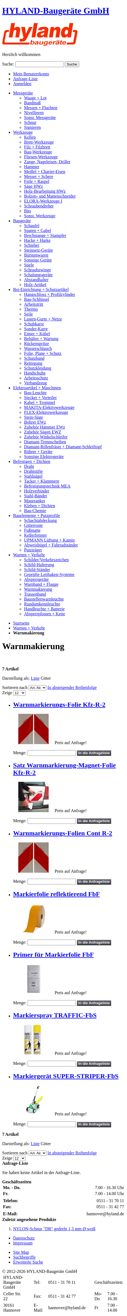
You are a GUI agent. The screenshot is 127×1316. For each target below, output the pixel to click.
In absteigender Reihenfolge (72, 687)
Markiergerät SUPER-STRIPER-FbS (66, 1076)
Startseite (21, 623)
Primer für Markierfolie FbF (53, 954)
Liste (35, 678)
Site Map (21, 1252)
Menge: (19, 752)
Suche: (8, 64)
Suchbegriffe (24, 1257)
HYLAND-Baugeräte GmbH (55, 11)
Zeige (7, 692)
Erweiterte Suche (28, 1262)
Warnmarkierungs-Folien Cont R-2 (62, 833)
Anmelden (22, 83)
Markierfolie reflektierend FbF (56, 894)
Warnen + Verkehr (29, 628)
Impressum (23, 1243)
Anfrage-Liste (25, 78)
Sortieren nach (15, 687)
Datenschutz (24, 1238)
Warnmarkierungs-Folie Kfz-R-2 (59, 704)
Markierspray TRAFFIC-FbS (55, 1015)
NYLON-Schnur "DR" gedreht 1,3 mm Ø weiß (54, 1228)
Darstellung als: (16, 678)
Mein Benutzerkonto (31, 74)
